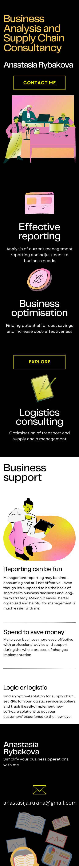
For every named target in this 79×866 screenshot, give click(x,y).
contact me (39, 83)
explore (40, 362)
